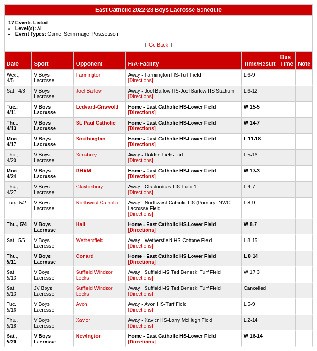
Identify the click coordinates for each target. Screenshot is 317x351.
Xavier (83, 320)
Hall (80, 224)
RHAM (83, 170)
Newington (88, 336)
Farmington (88, 75)
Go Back (158, 44)
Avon (81, 304)
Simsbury (86, 154)
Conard (84, 256)
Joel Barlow (89, 91)
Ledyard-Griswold (97, 106)
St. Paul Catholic (96, 122)
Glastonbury (89, 186)
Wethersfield (90, 240)
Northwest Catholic (97, 202)
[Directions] (140, 80)
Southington (91, 138)
